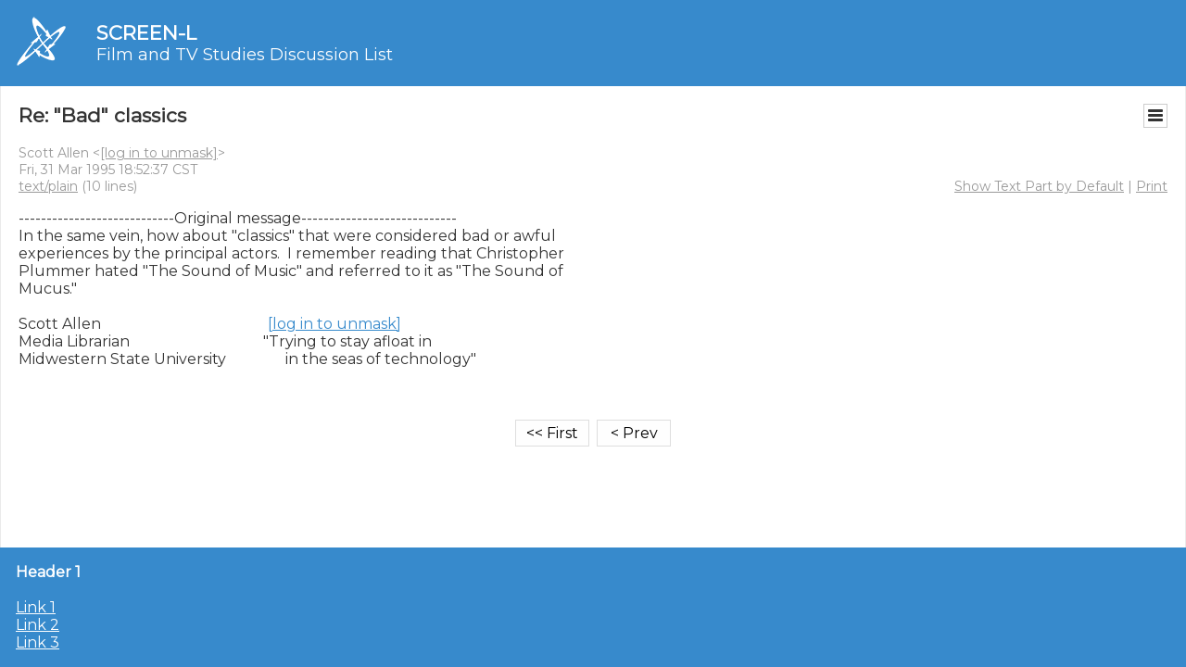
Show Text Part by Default (1039, 186)
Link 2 (37, 625)
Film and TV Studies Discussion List (244, 54)
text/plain (48, 186)
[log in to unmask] (159, 153)
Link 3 (37, 642)
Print (1151, 186)
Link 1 (36, 607)
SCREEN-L (146, 32)
